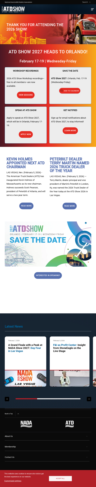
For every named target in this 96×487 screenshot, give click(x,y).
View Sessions (26, 95)
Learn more (70, 131)
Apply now (26, 134)
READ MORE (26, 206)
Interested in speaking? (48, 275)
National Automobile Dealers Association (18, 2)
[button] (92, 9)
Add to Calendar (70, 91)
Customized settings (12, 481)
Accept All (60, 478)
